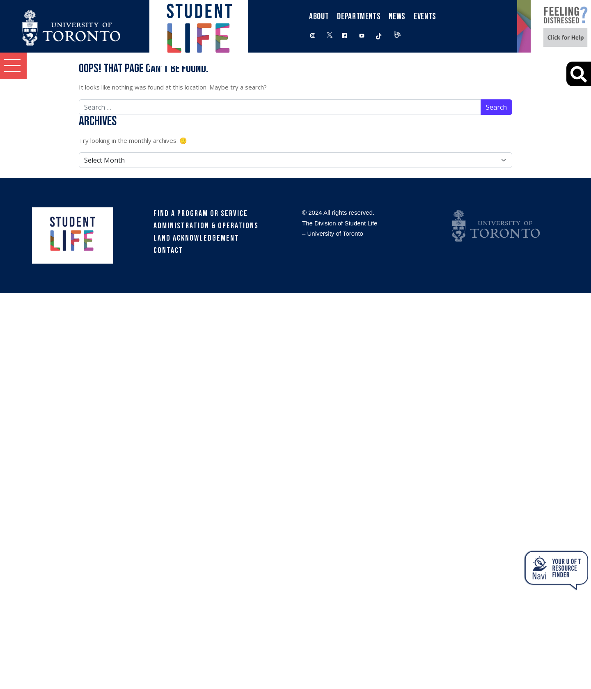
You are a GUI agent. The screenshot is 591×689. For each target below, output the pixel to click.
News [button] (397, 16)
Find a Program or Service (200, 213)
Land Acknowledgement (196, 238)
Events (425, 16)
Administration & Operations (206, 226)
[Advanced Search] (578, 74)
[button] (13, 66)
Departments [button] (358, 16)
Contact (168, 250)
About (319, 16)
